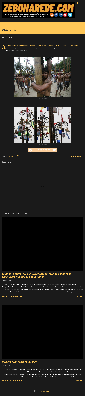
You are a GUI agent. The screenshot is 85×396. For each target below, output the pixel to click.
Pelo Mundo (11, 156)
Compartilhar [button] (76, 156)
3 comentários (18, 296)
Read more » (79, 296)
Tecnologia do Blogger (42, 391)
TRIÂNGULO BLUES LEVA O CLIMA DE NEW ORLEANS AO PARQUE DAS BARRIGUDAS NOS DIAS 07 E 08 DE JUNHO (36, 275)
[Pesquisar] (78, 3)
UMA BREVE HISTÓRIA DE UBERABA (19, 361)
